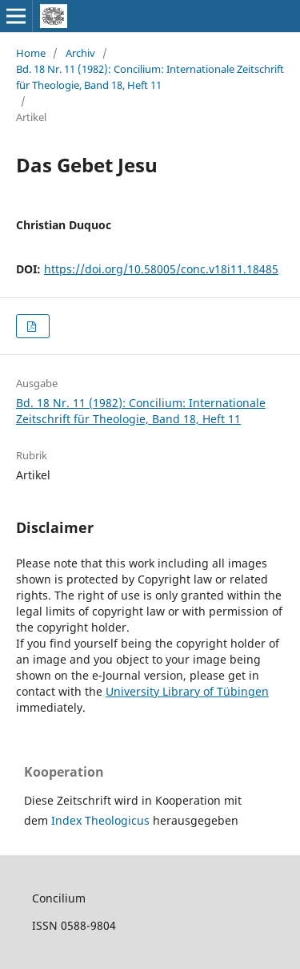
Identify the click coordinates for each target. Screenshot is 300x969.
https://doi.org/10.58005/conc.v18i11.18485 (161, 269)
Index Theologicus (102, 820)
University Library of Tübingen (187, 691)
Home (31, 53)
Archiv (80, 53)
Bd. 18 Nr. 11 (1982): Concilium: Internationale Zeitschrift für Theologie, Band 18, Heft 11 (150, 77)
